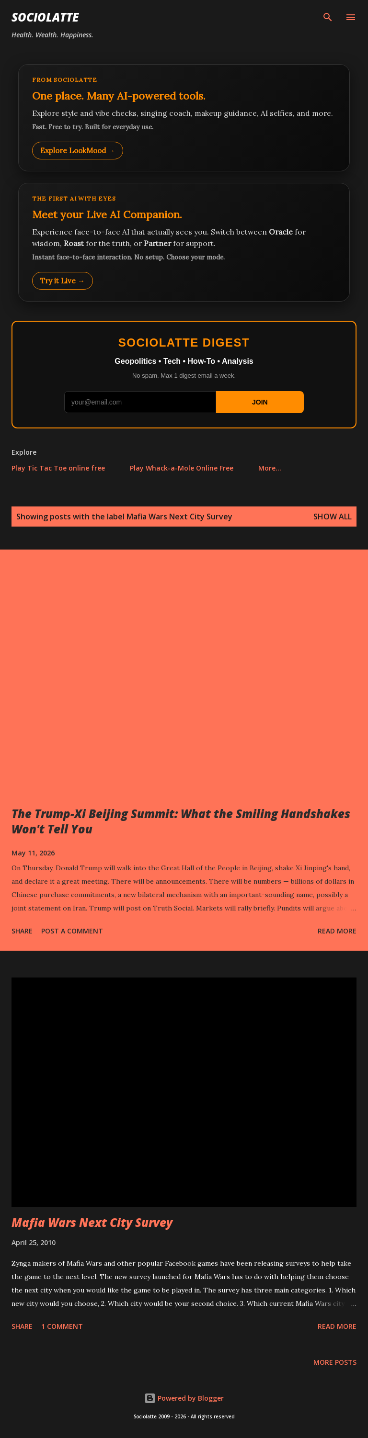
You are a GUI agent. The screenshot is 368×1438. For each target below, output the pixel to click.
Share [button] (22, 930)
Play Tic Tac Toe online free (58, 467)
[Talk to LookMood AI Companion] (184, 242)
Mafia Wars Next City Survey (92, 1222)
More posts (334, 1362)
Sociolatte (45, 17)
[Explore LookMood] (184, 117)
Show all (332, 516)
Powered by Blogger (184, 1398)
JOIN (260, 402)
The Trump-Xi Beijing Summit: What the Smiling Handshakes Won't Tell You (181, 821)
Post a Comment (72, 930)
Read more (337, 930)
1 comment (62, 1326)
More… (269, 467)
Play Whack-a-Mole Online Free (181, 467)
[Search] (328, 17)
